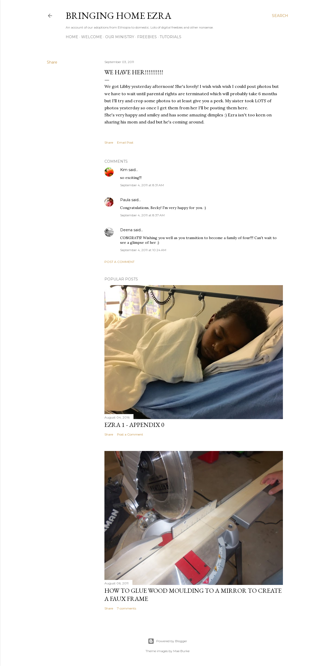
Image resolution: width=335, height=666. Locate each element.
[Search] (280, 15)
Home (72, 37)
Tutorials (170, 37)
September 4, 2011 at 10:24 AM (143, 250)
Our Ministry (119, 37)
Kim (123, 169)
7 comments (126, 608)
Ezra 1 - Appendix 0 (134, 425)
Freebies (147, 37)
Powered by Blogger (167, 641)
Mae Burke (181, 651)
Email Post (125, 142)
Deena (126, 230)
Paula (125, 199)
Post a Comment (119, 262)
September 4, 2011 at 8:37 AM (142, 215)
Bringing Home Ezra (118, 15)
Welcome (91, 37)
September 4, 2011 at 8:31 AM (142, 185)
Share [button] (52, 62)
